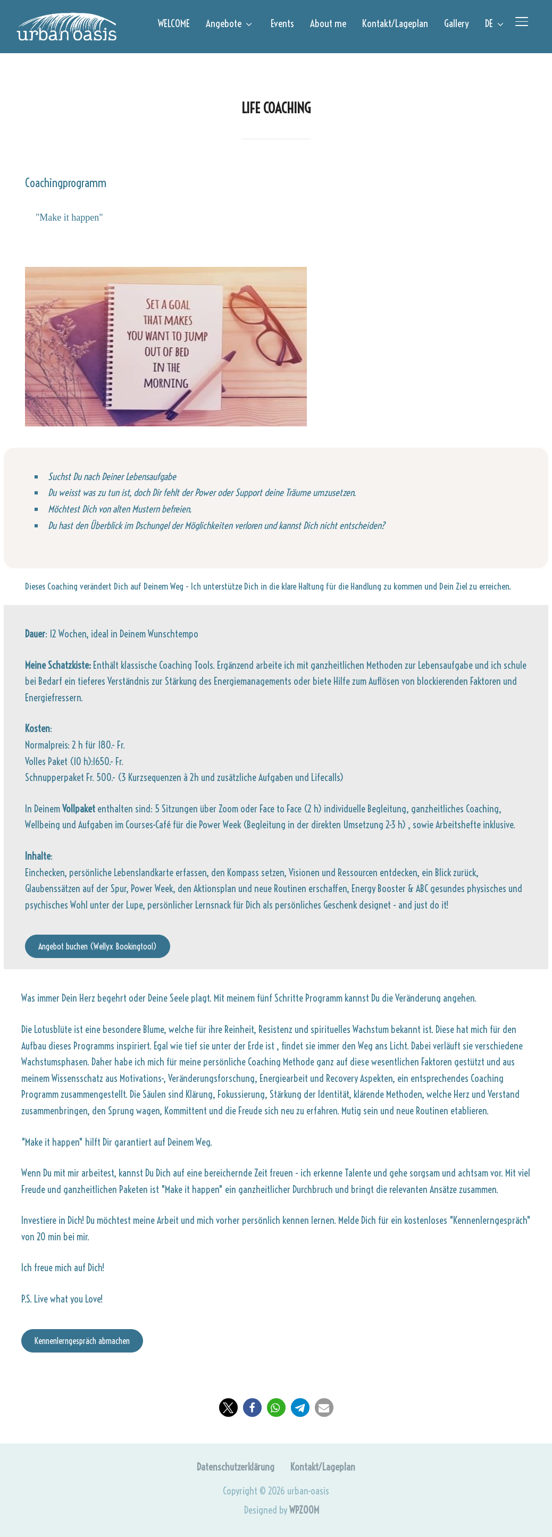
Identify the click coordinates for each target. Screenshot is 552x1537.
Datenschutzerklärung (235, 1467)
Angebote (223, 23)
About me (328, 23)
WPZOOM (304, 1510)
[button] (228, 1407)
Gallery (456, 23)
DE (489, 23)
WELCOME (174, 23)
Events (282, 23)
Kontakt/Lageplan (395, 23)
